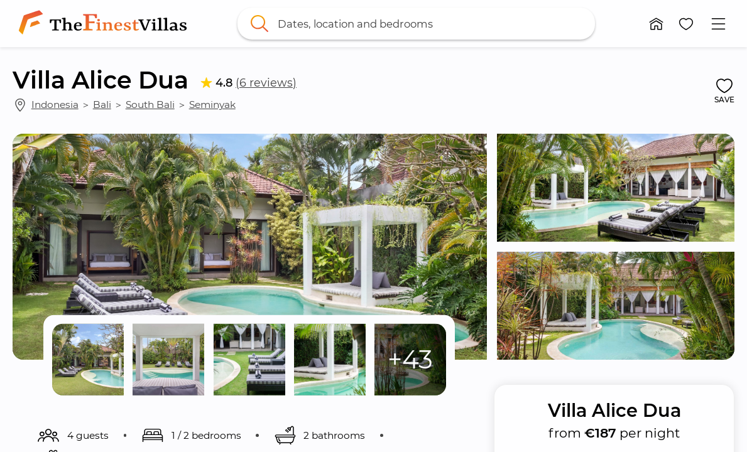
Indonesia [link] (55, 104)
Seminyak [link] (212, 104)
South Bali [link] (150, 104)
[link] (105, 23)
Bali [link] (102, 104)
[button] (656, 24)
